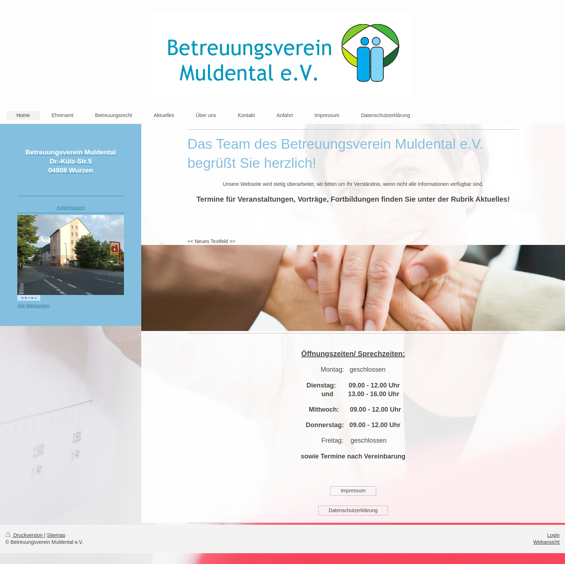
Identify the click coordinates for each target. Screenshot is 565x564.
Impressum (353, 490)
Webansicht (546, 542)
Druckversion (24, 535)
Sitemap (56, 535)
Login (553, 535)
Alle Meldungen (33, 305)
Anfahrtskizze (71, 207)
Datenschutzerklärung (353, 510)
